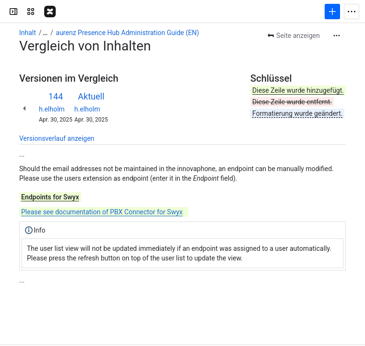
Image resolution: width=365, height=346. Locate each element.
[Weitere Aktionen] (337, 35)
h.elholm (52, 109)
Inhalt (27, 33)
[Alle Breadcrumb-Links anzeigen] (45, 32)
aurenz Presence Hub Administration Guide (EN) (127, 33)
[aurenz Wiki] (50, 11)
